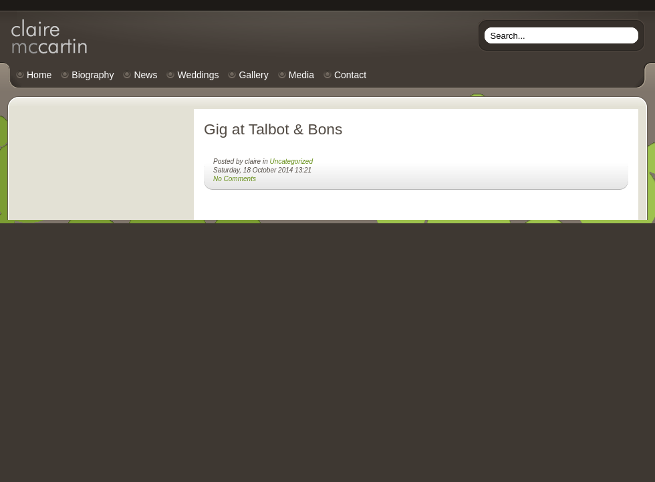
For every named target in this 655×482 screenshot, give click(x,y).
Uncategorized (291, 161)
